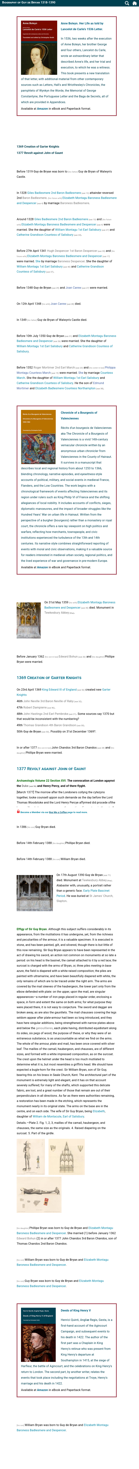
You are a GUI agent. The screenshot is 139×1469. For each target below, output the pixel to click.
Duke (25, 786)
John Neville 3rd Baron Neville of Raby (48, 701)
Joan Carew (73, 287)
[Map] (71, 613)
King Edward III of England (59, 689)
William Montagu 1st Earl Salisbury (78, 229)
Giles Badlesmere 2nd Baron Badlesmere (54, 193)
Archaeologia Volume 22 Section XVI (41, 780)
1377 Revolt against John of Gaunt (40, 153)
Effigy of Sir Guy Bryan (32, 929)
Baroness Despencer (71, 261)
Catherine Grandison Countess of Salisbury (45, 234)
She (37, 261)
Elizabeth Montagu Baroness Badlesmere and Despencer (59, 224)
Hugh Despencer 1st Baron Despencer (72, 251)
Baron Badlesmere (34, 198)
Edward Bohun (68, 656)
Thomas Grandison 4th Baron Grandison (49, 725)
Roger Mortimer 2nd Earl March (54, 367)
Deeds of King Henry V (76, 1310)
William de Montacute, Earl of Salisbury (58, 1116)
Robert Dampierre (35, 707)
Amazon (42, 108)
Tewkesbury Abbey (56, 612)
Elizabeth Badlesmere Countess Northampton (65, 388)
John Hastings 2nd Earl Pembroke (45, 714)
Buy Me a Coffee (58, 812)
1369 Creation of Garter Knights (38, 146)
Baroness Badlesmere (74, 203)
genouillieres (44, 1028)
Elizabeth (99, 1111)
